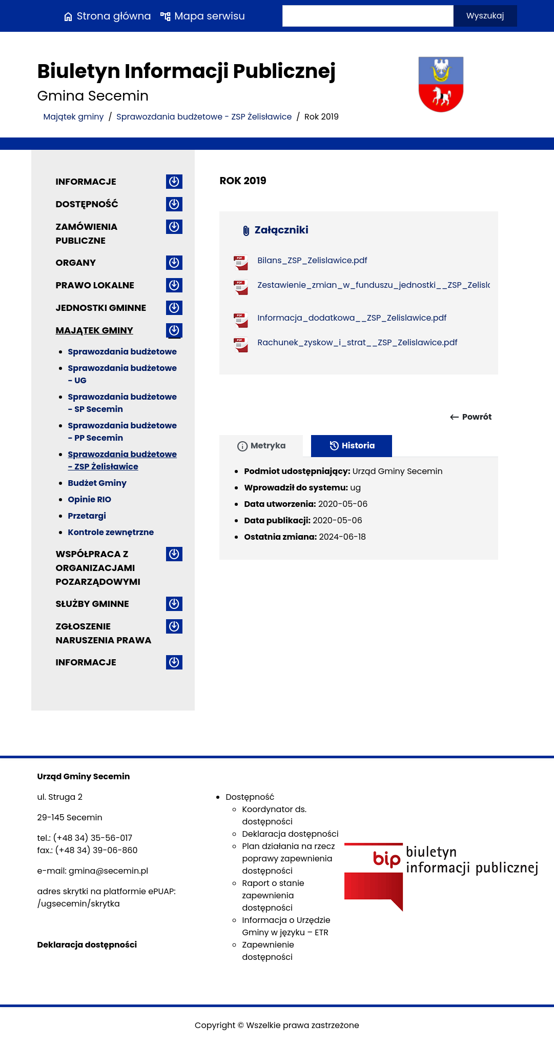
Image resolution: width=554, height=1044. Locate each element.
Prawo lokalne (95, 285)
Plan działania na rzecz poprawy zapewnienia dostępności (288, 858)
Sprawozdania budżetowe (122, 352)
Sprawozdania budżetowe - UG (122, 374)
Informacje (86, 181)
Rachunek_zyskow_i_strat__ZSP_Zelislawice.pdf (357, 342)
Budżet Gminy (97, 483)
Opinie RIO (90, 499)
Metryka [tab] (260, 446)
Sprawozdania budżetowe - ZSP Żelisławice (204, 117)
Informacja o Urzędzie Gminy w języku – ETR (286, 926)
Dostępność (87, 204)
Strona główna (106, 16)
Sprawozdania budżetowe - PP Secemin (122, 432)
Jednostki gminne (101, 307)
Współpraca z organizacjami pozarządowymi (98, 567)
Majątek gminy (74, 117)
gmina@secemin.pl (108, 871)
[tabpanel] (358, 508)
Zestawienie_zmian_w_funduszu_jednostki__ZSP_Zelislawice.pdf (392, 285)
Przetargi (87, 516)
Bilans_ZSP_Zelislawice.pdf (312, 260)
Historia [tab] (351, 446)
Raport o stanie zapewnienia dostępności (273, 895)
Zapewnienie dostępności (268, 951)
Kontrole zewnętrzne (111, 532)
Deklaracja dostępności (290, 834)
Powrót (470, 417)
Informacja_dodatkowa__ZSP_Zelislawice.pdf (351, 318)
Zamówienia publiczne (87, 233)
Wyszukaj (485, 16)
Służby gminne (92, 603)
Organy (76, 262)
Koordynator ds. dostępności (274, 815)
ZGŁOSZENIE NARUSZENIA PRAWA (104, 633)
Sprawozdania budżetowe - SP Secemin (122, 403)
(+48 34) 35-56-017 (92, 838)
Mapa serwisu (202, 16)
